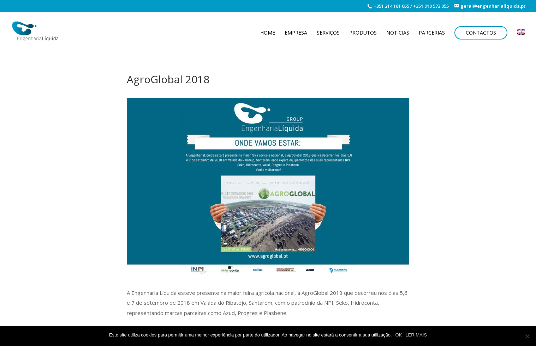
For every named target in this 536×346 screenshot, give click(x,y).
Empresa (296, 33)
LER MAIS (416, 335)
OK (398, 335)
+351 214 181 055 (391, 6)
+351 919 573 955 (431, 6)
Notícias (397, 33)
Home (267, 33)
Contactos (481, 32)
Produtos (363, 33)
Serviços (328, 33)
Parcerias (432, 33)
